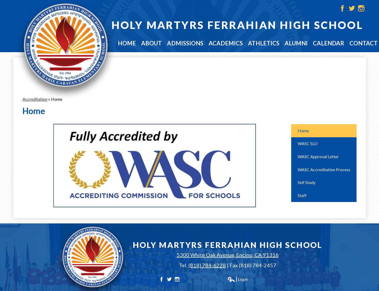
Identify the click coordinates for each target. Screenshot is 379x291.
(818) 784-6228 (207, 265)
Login (237, 279)
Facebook (342, 8)
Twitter (352, 8)
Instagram (361, 8)
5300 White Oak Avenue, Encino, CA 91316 (228, 255)
